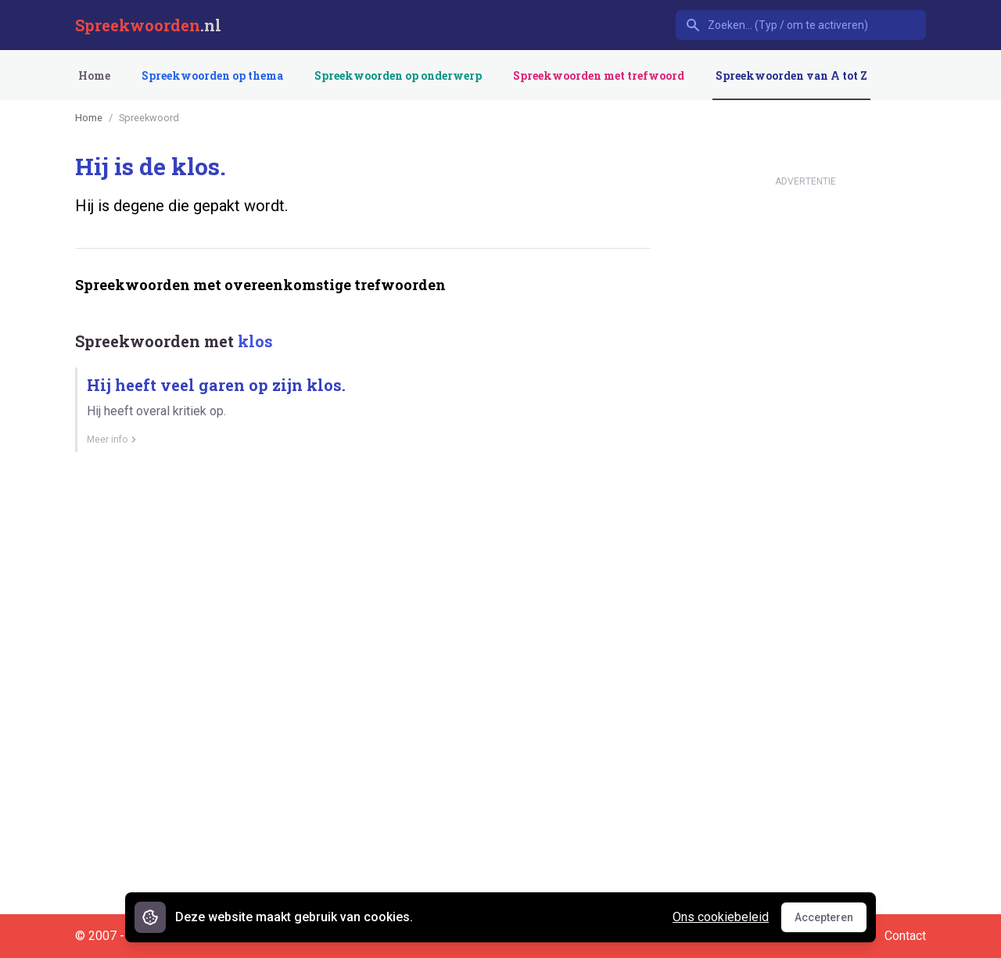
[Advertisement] (359, 518)
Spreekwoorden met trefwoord (598, 75)
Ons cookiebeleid (721, 917)
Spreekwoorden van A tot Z (791, 75)
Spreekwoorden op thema (212, 75)
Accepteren (830, 921)
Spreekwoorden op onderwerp (398, 75)
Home (94, 75)
